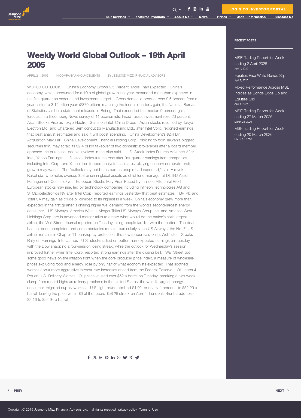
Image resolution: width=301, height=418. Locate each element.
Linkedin (202, 9)
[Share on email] (137, 357)
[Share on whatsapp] (119, 357)
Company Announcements (79, 75)
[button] (177, 9)
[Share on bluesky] (125, 357)
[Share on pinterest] (106, 357)
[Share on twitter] (94, 357)
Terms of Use (148, 409)
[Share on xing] (131, 357)
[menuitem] (177, 10)
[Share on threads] (100, 357)
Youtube (208, 9)
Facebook (191, 9)
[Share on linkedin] (113, 357)
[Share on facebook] (88, 357)
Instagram (196, 9)
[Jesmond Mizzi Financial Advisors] (19, 13)
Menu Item (213, 10)
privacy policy (127, 409)
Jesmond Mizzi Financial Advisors (138, 75)
